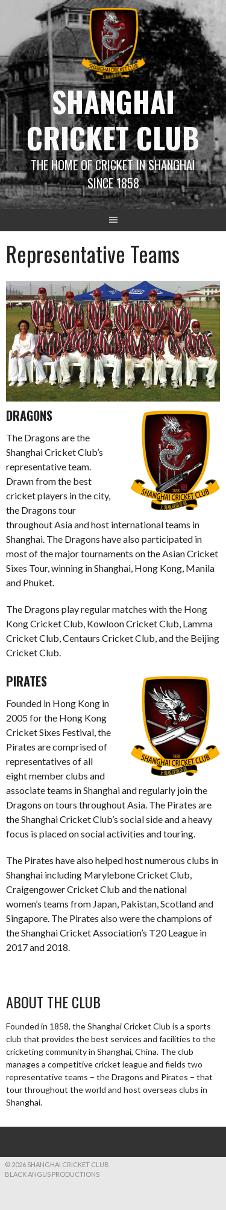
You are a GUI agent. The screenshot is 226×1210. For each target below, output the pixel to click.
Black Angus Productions (52, 1174)
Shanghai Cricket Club (113, 119)
